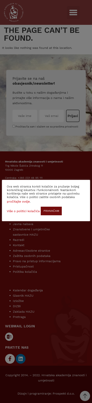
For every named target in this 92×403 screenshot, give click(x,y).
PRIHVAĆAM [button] (51, 210)
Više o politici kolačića (23, 211)
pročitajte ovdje (18, 201)
